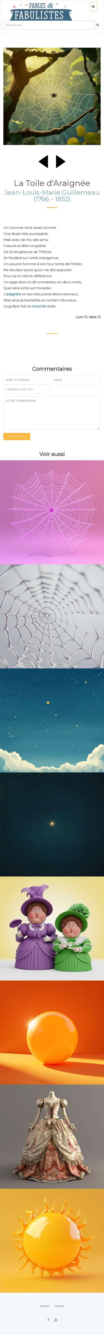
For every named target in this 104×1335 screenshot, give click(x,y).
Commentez (16, 436)
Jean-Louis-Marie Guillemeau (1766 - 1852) (52, 195)
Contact (59, 1306)
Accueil (44, 1306)
